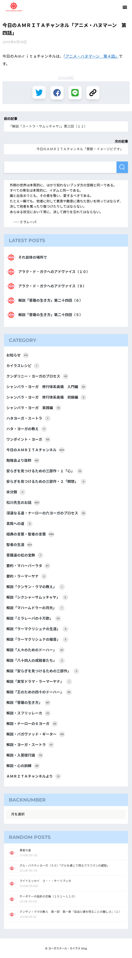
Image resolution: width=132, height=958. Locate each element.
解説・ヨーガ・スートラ (30, 745)
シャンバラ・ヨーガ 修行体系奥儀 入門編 (46, 387)
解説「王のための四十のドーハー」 (39, 692)
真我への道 (19, 524)
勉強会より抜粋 (23, 460)
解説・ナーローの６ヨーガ (32, 724)
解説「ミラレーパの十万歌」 (33, 618)
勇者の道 (25, 850)
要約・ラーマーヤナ (26, 576)
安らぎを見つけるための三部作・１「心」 (44, 471)
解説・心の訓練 (23, 766)
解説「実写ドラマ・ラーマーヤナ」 (39, 682)
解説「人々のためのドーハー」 (35, 650)
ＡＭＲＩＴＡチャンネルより (33, 776)
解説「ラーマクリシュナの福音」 (37, 639)
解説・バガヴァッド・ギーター (35, 734)
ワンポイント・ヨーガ (28, 439)
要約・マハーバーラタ (28, 566)
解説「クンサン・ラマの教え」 (35, 587)
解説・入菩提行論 (24, 755)
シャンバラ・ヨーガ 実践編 (33, 408)
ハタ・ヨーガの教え (26, 429)
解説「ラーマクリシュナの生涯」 (37, 629)
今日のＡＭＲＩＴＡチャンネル (35, 450)
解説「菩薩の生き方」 (28, 703)
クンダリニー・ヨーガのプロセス (37, 376)
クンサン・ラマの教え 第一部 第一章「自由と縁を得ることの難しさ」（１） (70, 911)
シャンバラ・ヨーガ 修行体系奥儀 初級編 (46, 397)
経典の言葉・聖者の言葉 (30, 534)
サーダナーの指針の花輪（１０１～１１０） (48, 896)
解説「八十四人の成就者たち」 (35, 660)
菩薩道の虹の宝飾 (24, 555)
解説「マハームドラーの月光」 (35, 608)
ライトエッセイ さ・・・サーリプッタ (45, 881)
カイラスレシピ (23, 366)
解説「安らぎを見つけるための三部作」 (42, 671)
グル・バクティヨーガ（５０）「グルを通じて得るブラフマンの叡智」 (65, 865)
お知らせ (17, 355)
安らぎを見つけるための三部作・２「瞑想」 (46, 482)
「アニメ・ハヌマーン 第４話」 (91, 56)
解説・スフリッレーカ (28, 713)
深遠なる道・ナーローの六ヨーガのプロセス (46, 513)
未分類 (15, 492)
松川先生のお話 (23, 503)
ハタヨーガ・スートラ (28, 418)
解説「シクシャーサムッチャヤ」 (37, 597)
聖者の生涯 (19, 545)
